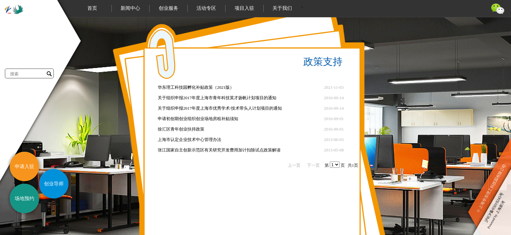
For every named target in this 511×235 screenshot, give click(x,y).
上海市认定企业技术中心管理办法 (189, 139)
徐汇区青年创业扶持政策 (181, 129)
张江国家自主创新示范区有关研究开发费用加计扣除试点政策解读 (219, 150)
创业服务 (168, 8)
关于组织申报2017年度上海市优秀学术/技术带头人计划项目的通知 (220, 108)
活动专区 (206, 8)
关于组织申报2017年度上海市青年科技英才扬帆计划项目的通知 (217, 97)
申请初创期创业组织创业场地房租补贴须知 (198, 118)
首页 (92, 8)
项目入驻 (244, 8)
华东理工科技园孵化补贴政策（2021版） (196, 87)
